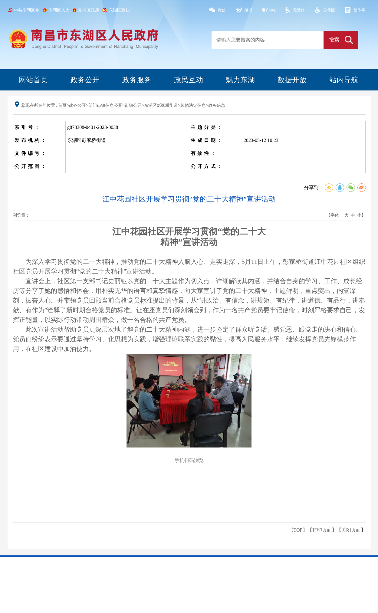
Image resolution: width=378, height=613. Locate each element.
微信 (222, 10)
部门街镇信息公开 (105, 105)
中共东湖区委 (26, 10)
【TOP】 (298, 530)
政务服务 (136, 80)
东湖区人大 (59, 10)
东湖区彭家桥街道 (161, 105)
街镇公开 (133, 105)
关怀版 (329, 10)
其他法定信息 (193, 105)
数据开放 (292, 80)
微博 (248, 10)
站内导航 (343, 80)
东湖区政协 (119, 10)
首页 (62, 105)
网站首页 (33, 80)
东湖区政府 (88, 10)
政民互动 (188, 80)
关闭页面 (351, 530)
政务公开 (85, 80)
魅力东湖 (240, 80)
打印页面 (322, 530)
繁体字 (359, 10)
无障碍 (299, 10)
